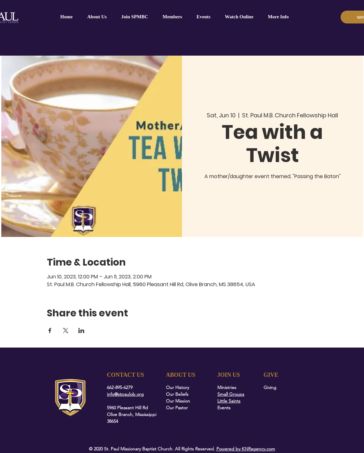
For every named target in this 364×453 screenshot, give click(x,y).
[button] (172, 17)
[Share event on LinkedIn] (81, 330)
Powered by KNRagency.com (245, 449)
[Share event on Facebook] (50, 330)
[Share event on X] (66, 330)
